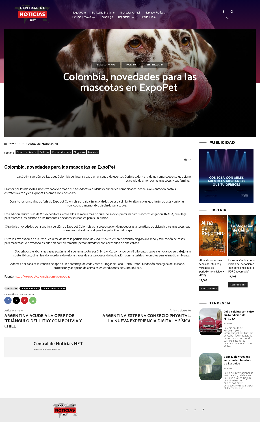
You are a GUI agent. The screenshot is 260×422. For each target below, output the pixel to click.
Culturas (131, 65)
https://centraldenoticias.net (47, 349)
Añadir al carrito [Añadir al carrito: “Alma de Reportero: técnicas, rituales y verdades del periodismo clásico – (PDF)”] (209, 288)
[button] (227, 18)
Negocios (79, 152)
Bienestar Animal (106, 65)
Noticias (93, 152)
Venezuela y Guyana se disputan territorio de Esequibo (238, 360)
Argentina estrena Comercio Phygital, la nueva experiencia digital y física (146, 318)
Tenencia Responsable (53, 288)
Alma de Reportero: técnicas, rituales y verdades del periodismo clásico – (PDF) (211, 268)
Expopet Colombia (30, 288)
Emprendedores (155, 65)
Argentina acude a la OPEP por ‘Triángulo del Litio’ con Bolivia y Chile (43, 321)
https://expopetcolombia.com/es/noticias (42, 276)
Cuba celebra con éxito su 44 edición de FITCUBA (239, 315)
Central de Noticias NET (43, 144)
